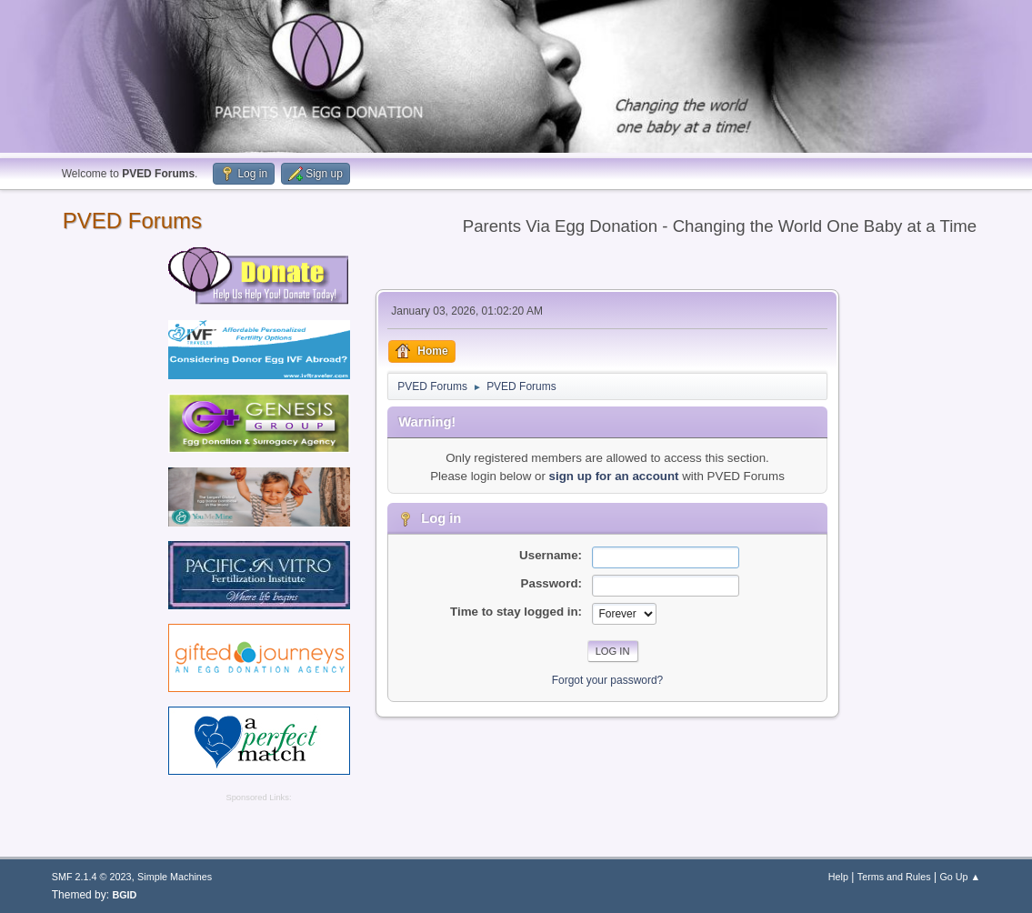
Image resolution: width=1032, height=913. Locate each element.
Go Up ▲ (959, 876)
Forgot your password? (608, 680)
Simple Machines (174, 876)
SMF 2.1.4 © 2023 (92, 876)
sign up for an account (614, 476)
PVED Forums (132, 220)
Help (838, 876)
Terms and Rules (894, 876)
